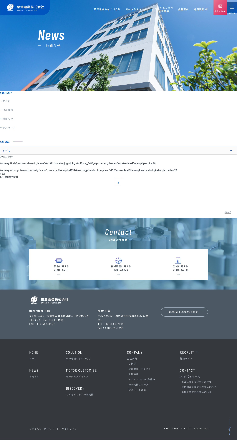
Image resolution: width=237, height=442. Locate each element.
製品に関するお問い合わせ (196, 383)
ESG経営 (7, 110)
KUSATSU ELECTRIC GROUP (184, 314)
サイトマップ (69, 431)
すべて (6, 101)
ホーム (33, 360)
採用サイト (186, 360)
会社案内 (179, 9)
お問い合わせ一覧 (190, 378)
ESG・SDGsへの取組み (142, 381)
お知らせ (7, 119)
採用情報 (195, 9)
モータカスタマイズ (134, 9)
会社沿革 (134, 376)
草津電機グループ (138, 386)
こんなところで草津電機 (160, 9)
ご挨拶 (132, 365)
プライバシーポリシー (41, 431)
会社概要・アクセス (140, 371)
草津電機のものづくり (103, 9)
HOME (228, 212)
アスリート (9, 127)
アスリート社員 (137, 392)
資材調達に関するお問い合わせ (198, 389)
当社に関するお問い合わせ (196, 394)
